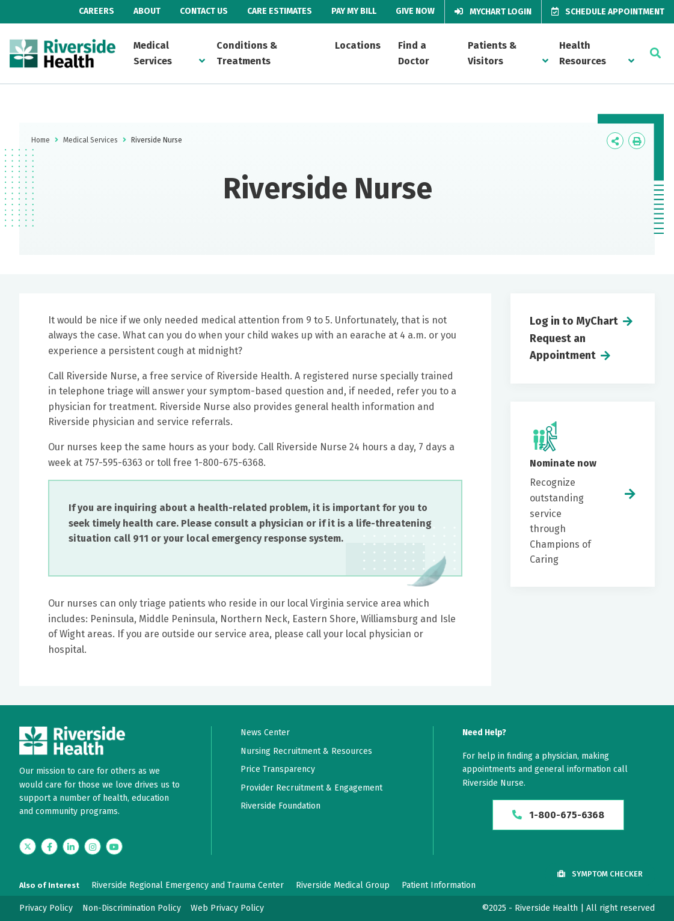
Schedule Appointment (607, 12)
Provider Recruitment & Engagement (311, 788)
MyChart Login (493, 12)
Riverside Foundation (280, 806)
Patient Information (439, 885)
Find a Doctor (413, 53)
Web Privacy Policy (227, 908)
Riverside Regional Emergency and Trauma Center (187, 885)
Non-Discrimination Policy (131, 908)
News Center (265, 732)
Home (40, 140)
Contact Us (204, 11)
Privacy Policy (46, 908)
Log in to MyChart (574, 321)
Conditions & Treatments (246, 53)
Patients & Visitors (492, 53)
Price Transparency (277, 769)
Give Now (415, 11)
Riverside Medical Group (343, 885)
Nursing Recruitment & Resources (306, 751)
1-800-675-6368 (558, 815)
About (147, 11)
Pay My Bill (353, 11)
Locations (358, 45)
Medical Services (152, 53)
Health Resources (582, 53)
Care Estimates (279, 11)
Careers (96, 11)
